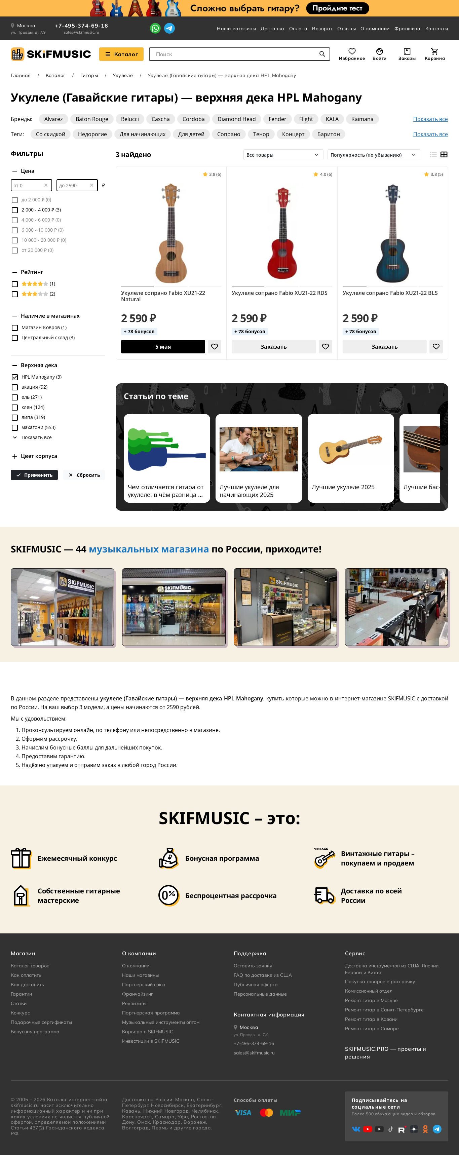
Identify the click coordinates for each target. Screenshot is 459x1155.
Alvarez (53, 119)
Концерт (293, 134)
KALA (332, 119)
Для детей (191, 134)
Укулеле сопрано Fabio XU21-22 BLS (390, 293)
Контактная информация (269, 1014)
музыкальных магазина (149, 548)
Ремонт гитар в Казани (371, 1019)
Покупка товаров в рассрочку (380, 981)
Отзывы (346, 29)
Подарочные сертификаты (41, 1022)
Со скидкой (50, 134)
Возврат (322, 29)
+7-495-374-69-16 (81, 25)
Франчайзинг (137, 994)
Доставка (272, 29)
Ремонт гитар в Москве (371, 1000)
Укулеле (123, 75)
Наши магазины (236, 29)
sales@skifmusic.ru (81, 32)
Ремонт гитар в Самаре (372, 1029)
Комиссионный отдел (368, 991)
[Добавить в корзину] (163, 346)
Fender (277, 119)
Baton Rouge (92, 119)
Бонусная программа (35, 1032)
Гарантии (21, 994)
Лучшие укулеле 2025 (343, 487)
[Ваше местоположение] (246, 1027)
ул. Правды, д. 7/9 (28, 32)
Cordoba (194, 119)
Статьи (19, 1003)
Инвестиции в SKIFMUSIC (151, 1041)
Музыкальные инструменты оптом (160, 1022)
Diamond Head (237, 119)
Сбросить (84, 475)
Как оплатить (26, 975)
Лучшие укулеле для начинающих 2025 (249, 491)
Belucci (130, 119)
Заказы (407, 58)
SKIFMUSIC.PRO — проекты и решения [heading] (385, 1052)
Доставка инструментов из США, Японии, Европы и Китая (392, 969)
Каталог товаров (30, 966)
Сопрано (228, 134)
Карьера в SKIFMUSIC (147, 1032)
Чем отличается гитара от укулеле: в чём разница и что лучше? (165, 491)
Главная (21, 75)
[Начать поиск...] (322, 54)
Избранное (352, 58)
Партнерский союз (143, 984)
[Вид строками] (432, 154)
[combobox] (240, 54)
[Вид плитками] (443, 154)
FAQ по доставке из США (263, 975)
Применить (34, 475)
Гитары (89, 75)
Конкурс (20, 1013)
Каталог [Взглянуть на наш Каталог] (121, 54)
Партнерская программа (151, 1013)
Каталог (56, 75)
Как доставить (27, 984)
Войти (380, 58)
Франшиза (407, 29)
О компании (375, 29)
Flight (306, 119)
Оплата (298, 29)
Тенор (261, 134)
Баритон (328, 134)
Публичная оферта (256, 984)
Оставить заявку (253, 966)
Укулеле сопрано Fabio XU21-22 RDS (280, 293)
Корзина (435, 58)
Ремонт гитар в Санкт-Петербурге (384, 1010)
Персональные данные (260, 994)
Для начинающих (142, 134)
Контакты (436, 29)
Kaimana (362, 119)
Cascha (161, 119)
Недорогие (92, 134)
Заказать (274, 346)
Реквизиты (134, 1003)
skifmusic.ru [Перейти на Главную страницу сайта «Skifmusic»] (25, 1105)
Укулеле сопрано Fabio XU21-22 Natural (163, 296)
